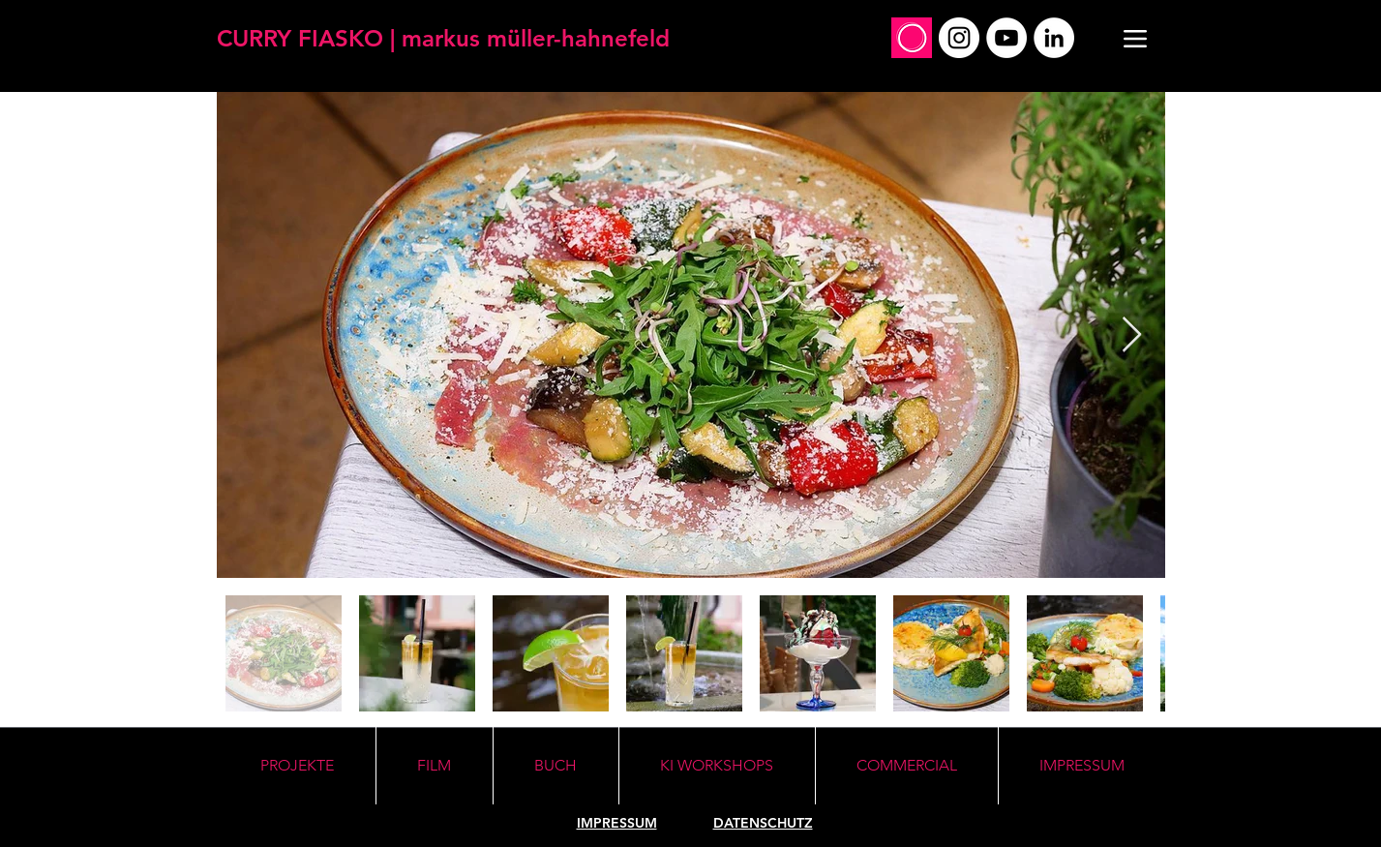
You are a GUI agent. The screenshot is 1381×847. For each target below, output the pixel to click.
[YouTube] (1006, 37)
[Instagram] (959, 37)
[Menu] (1135, 38)
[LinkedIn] (1054, 37)
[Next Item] (1132, 335)
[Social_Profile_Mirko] (911, 37)
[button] (717, 765)
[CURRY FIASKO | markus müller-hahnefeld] (443, 38)
